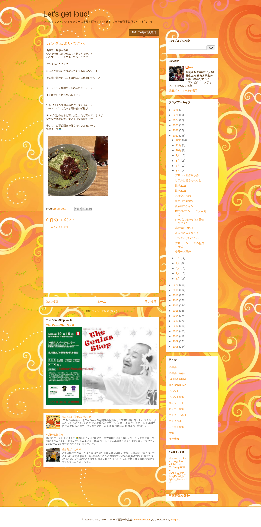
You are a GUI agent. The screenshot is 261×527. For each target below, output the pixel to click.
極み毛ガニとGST (71, 449)
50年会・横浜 (177, 373)
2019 (176, 290)
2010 (176, 336)
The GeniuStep (177, 385)
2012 (176, 325)
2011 (176, 331)
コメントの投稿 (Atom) (104, 311)
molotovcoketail (141, 519)
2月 (178, 273)
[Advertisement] (101, 263)
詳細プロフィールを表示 (183, 90)
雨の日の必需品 (184, 201)
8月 (178, 160)
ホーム (101, 301)
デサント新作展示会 (187, 175)
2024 (176, 120)
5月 (178, 258)
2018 (176, 295)
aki (191, 67)
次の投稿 (52, 301)
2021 (176, 135)
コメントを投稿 (59, 226)
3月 (178, 268)
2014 (176, 315)
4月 (178, 263)
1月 (178, 278)
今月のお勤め (183, 251)
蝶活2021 (180, 185)
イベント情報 (176, 397)
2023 (176, 125)
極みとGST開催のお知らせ (76, 416)
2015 (176, 310)
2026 (176, 109)
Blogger (175, 519)
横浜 (171, 432)
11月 (179, 145)
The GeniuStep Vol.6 (60, 325)
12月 (179, 139)
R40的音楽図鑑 (178, 378)
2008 (176, 346)
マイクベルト (176, 420)
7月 (178, 165)
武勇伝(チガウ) (184, 227)
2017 (176, 300)
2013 (176, 320)
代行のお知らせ (54, 434)
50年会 (173, 367)
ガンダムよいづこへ (187, 238)
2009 (176, 341)
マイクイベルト (178, 414)
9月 (178, 155)
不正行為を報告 (179, 495)
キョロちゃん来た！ (187, 233)
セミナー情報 (176, 408)
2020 (176, 284)
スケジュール (176, 403)
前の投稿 (151, 301)
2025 (176, 114)
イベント (174, 391)
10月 (179, 150)
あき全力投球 (183, 195)
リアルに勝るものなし (188, 180)
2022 (176, 130)
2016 (176, 305)
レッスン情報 (176, 426)
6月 (178, 170)
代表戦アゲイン (184, 206)
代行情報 (174, 438)
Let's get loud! (66, 14)
